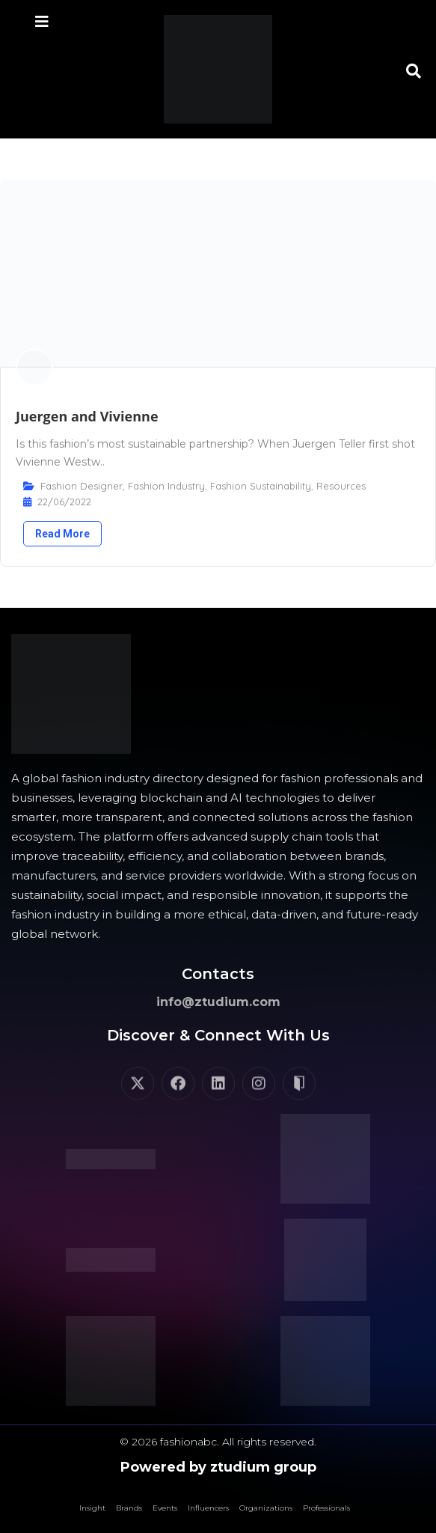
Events (165, 1508)
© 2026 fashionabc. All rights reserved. (218, 1441)
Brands (129, 1508)
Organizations (265, 1508)
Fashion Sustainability (260, 486)
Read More (62, 534)
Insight (92, 1508)
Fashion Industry (166, 486)
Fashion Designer (81, 486)
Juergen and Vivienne (87, 416)
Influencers (208, 1508)
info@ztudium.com (218, 1002)
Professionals (326, 1508)
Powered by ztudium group (218, 1467)
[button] (413, 71)
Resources (341, 486)
